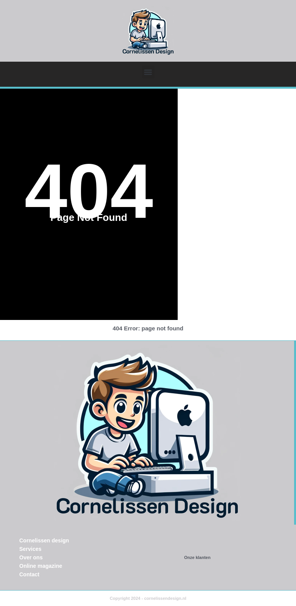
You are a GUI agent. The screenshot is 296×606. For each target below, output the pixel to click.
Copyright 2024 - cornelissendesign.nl (148, 598)
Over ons (31, 557)
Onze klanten (197, 557)
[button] (148, 72)
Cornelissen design (44, 540)
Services (30, 549)
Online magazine (40, 566)
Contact (29, 574)
